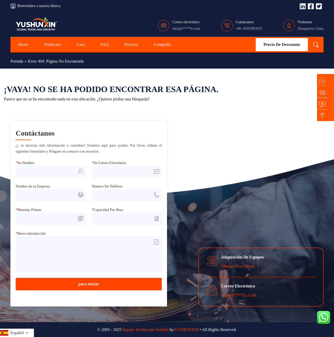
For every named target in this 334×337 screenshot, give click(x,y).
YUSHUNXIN (186, 329)
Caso (80, 44)
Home (23, 44)
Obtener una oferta (237, 266)
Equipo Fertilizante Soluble (146, 329)
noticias (131, 44)
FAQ (104, 44)
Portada (16, 61)
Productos (52, 44)
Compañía (162, 44)
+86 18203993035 (249, 29)
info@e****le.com (186, 29)
